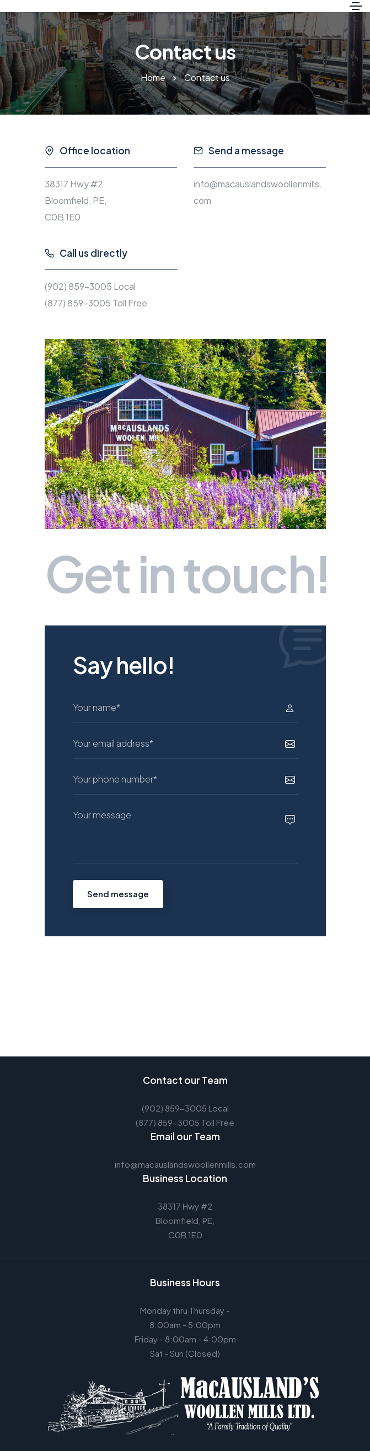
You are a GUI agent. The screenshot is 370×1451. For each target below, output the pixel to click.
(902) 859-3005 (78, 286)
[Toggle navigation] (356, 6)
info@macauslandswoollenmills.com (185, 1164)
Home (153, 77)
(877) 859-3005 (78, 303)
